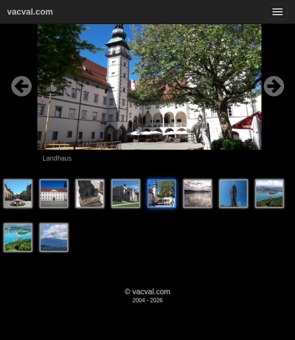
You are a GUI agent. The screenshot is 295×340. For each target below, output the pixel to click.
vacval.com (30, 12)
